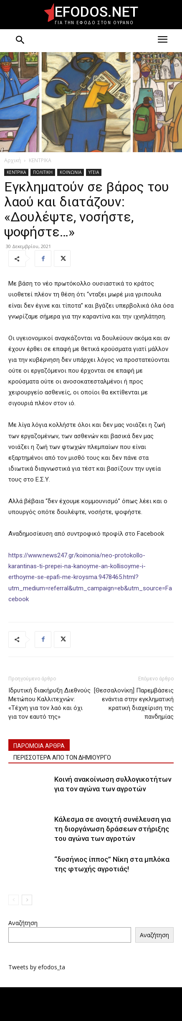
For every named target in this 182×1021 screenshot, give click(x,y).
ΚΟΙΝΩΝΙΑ (70, 172)
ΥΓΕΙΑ (93, 172)
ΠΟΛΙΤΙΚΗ (43, 172)
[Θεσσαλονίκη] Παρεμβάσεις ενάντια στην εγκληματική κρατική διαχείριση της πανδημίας (134, 703)
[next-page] (27, 900)
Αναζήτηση (23, 923)
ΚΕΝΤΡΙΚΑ (40, 160)
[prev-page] (13, 900)
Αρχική (12, 160)
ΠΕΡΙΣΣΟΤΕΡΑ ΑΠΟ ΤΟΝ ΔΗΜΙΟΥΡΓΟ (62, 757)
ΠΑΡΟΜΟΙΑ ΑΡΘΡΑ (39, 746)
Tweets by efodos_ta (36, 967)
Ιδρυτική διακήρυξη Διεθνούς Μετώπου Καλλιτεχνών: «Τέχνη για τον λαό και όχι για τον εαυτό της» (49, 703)
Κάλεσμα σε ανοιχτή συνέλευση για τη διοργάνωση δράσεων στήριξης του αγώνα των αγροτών (112, 829)
